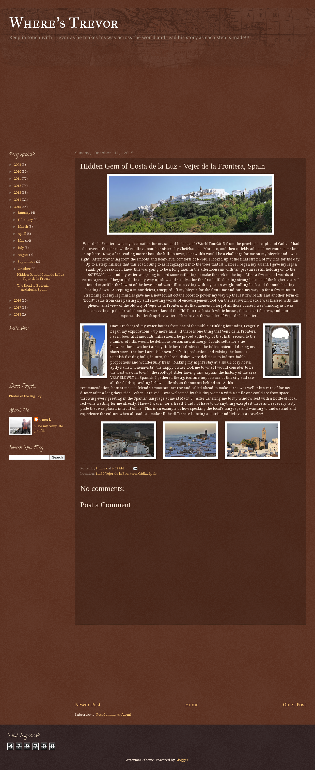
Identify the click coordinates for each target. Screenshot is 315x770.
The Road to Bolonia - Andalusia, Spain (33, 287)
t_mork (45, 419)
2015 (18, 207)
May (21, 240)
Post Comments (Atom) (113, 714)
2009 (18, 165)
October (25, 269)
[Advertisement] (47, 94)
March (23, 226)
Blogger (182, 760)
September (27, 262)
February (26, 220)
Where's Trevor (63, 22)
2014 (18, 200)
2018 (18, 314)
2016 (18, 300)
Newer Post (88, 704)
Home (192, 704)
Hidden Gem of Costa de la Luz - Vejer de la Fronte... (40, 276)
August (23, 255)
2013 (18, 192)
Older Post (294, 704)
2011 (18, 179)
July (21, 248)
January (24, 213)
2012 (18, 186)
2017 (18, 307)
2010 (18, 171)
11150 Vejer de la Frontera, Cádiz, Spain (126, 474)
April (22, 234)
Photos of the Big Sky (25, 396)
